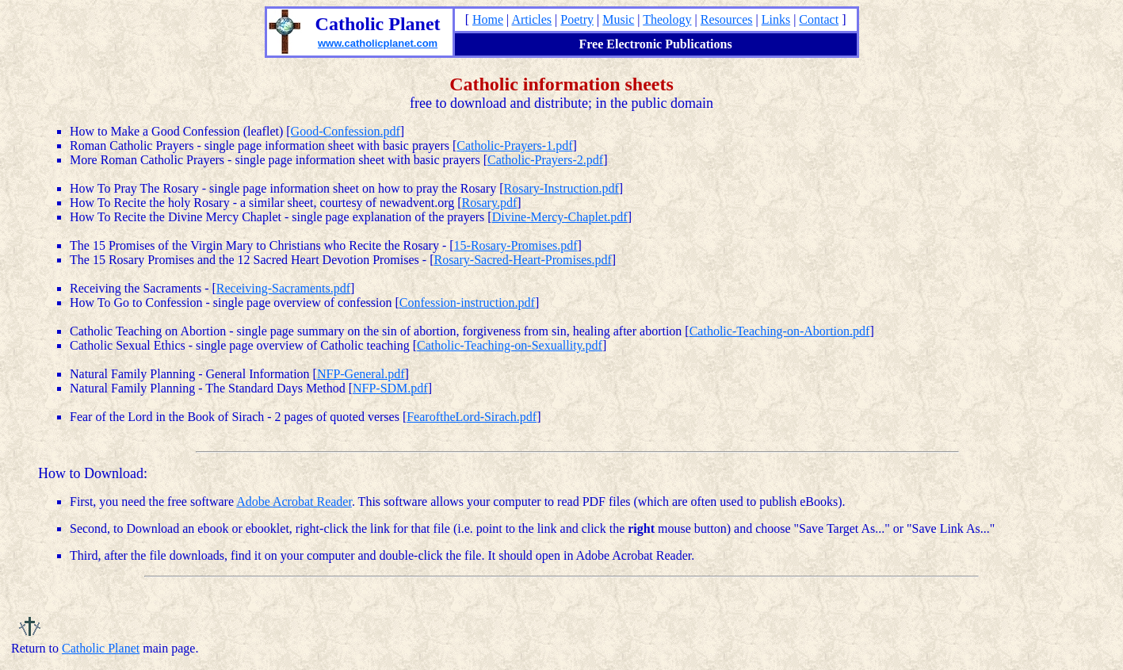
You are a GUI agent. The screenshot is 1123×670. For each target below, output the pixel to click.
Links (776, 19)
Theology (667, 19)
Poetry (577, 19)
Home (487, 19)
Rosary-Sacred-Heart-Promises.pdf (522, 259)
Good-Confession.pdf (345, 131)
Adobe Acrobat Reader (294, 501)
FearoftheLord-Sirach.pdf (472, 416)
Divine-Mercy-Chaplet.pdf (560, 217)
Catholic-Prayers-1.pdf (514, 145)
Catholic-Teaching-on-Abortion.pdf (779, 331)
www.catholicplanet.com (377, 43)
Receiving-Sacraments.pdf (283, 288)
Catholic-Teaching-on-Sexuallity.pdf (509, 345)
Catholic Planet (100, 648)
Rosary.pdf (490, 202)
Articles (531, 19)
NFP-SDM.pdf (390, 388)
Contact (818, 19)
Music (618, 19)
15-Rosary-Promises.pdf (516, 245)
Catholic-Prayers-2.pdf (545, 160)
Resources (727, 19)
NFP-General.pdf (361, 374)
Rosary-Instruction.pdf (561, 188)
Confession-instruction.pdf (467, 302)
